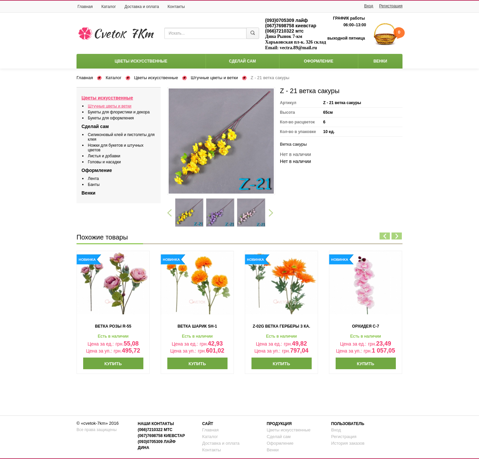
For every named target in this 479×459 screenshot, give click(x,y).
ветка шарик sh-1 (197, 326)
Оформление (318, 61)
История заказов (347, 443)
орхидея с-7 (365, 326)
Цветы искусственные (141, 61)
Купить (113, 363)
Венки (380, 61)
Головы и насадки (104, 162)
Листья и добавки (104, 156)
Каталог (108, 6)
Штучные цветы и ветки (214, 77)
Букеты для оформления (111, 118)
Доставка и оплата (141, 6)
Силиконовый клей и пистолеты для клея (121, 137)
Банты (93, 184)
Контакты (176, 6)
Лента (93, 178)
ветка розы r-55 (113, 326)
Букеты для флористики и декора (119, 112)
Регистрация (390, 6)
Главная (85, 6)
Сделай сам (242, 61)
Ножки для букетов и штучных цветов (115, 147)
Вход (368, 6)
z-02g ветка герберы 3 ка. (281, 326)
